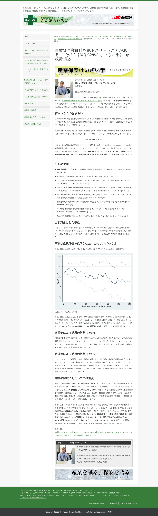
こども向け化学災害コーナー (35, 97)
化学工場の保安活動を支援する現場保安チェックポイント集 (36, 61)
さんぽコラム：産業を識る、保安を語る (36, 51)
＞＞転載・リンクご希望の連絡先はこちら (33, 497)
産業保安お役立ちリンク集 (34, 117)
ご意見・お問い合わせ (33, 124)
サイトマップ (29, 103)
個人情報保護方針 (97, 503)
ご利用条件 (114, 495)
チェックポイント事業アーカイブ (37, 70)
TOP (26, 37)
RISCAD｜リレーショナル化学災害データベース (36, 81)
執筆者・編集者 (30, 110)
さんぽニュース (30, 44)
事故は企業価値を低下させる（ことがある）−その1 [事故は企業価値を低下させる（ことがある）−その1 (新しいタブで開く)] (82, 101)
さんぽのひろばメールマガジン (36, 90)
